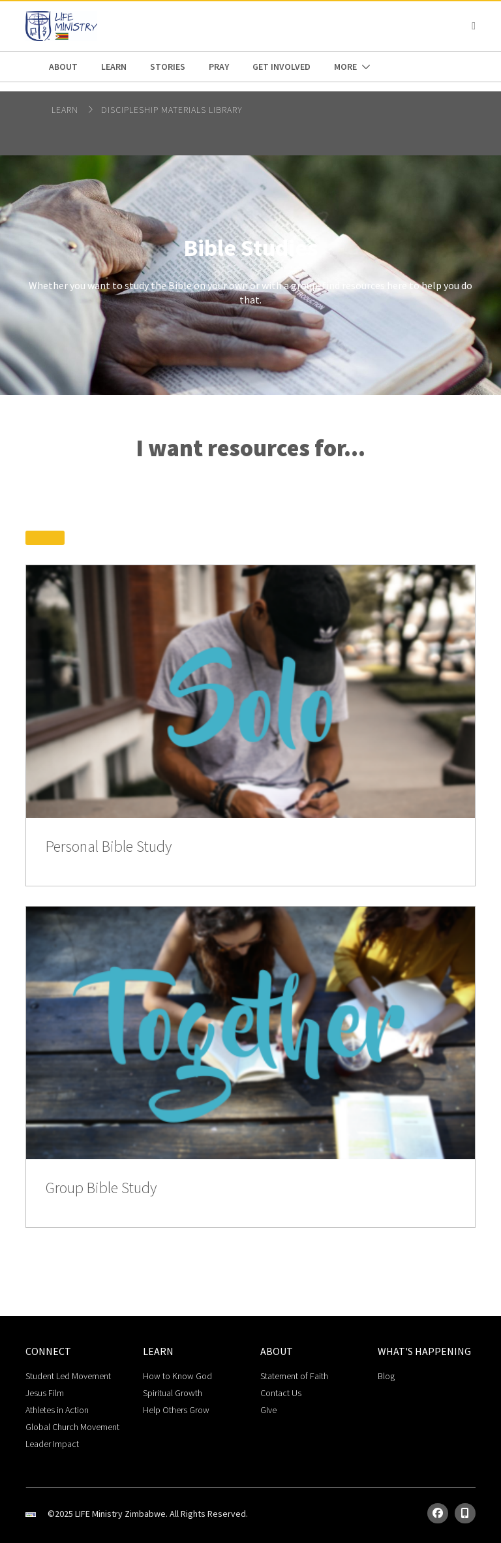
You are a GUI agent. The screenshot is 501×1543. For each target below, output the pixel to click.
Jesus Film (44, 1393)
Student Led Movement (68, 1376)
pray (219, 66)
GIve (268, 1410)
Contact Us (280, 1393)
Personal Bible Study (109, 846)
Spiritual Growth (172, 1393)
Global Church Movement (72, 1427)
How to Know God (177, 1376)
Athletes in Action (57, 1410)
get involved (281, 66)
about (63, 66)
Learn (114, 66)
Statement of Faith (294, 1376)
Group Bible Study (101, 1188)
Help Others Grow (176, 1410)
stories (167, 66)
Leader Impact (52, 1444)
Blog (386, 1376)
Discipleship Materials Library (172, 110)
